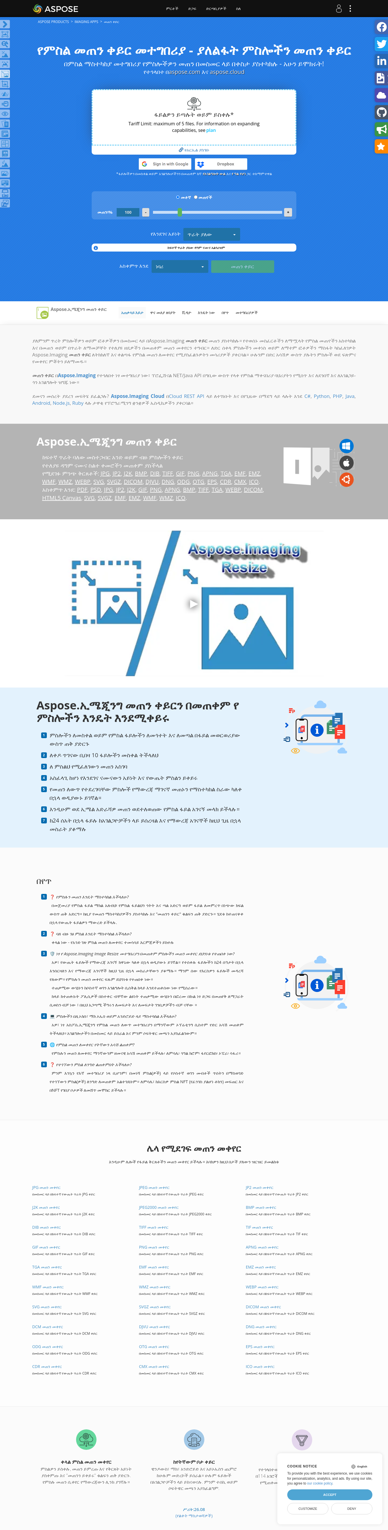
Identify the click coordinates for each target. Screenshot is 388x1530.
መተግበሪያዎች (246, 312)
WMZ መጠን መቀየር (155, 1287)
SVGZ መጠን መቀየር (155, 1306)
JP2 (117, 473)
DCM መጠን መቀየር (47, 1326)
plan (211, 130)
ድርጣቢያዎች (216, 8)
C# (307, 396)
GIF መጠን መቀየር (46, 1247)
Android (41, 403)
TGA (226, 473)
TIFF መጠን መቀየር (153, 1227)
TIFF (167, 473)
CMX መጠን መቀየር (154, 1366)
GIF (180, 473)
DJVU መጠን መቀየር (154, 1326)
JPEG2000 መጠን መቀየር (159, 1207)
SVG (98, 481)
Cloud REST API (186, 396)
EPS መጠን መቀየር (260, 1346)
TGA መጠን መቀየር (47, 1267)
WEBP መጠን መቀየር (262, 1287)
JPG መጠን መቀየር (46, 1187)
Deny (351, 1508)
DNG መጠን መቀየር (261, 1326)
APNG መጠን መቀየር (262, 1247)
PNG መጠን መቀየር (154, 1247)
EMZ (254, 473)
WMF (49, 481)
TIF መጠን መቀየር (259, 1227)
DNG (168, 481)
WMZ (65, 481)
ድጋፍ (192, 8)
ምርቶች (172, 8)
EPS (212, 481)
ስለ (238, 8)
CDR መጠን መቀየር (47, 1366)
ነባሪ (180, 266)
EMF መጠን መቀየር (154, 1267)
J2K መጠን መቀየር (46, 1207)
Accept (329, 1494)
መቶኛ (186, 197)
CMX (240, 481)
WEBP (83, 481)
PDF (82, 489)
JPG (105, 473)
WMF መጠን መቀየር (48, 1287)
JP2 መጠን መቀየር (259, 1187)
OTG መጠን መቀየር (154, 1346)
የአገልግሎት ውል (214, 173)
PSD (95, 489)
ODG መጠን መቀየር (47, 1346)
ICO (254, 481)
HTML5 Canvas (61, 498)
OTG (198, 481)
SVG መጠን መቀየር (47, 1306)
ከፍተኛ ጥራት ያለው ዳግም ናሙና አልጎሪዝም (196, 247)
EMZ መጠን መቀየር (261, 1267)
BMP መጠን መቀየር (261, 1207)
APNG (210, 473)
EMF (240, 473)
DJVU (152, 481)
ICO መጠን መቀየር (260, 1366)
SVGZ (114, 481)
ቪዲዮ (186, 312)
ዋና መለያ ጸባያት (162, 312)
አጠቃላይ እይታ (132, 312)
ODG (183, 481)
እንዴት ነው (206, 312)
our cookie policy (319, 1483)
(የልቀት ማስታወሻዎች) (194, 1515)
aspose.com (184, 72)
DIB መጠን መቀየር (46, 1227)
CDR (225, 481)
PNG (194, 473)
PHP (337, 396)
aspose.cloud (227, 72)
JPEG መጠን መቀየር (154, 1187)
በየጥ (225, 312)
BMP (141, 473)
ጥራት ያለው (212, 234)
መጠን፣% (105, 212)
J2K (128, 473)
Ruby (77, 403)
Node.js (61, 403)
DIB (155, 473)
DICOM (133, 481)
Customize (307, 1508)
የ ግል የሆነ (239, 173)
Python (322, 396)
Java (350, 396)
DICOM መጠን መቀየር (263, 1306)
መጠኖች (205, 197)
